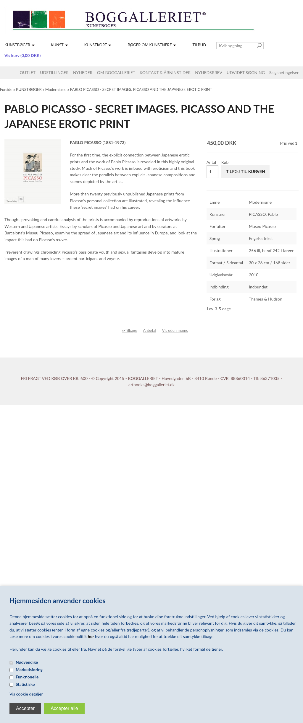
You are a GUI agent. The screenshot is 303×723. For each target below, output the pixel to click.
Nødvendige (27, 662)
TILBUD (199, 45)
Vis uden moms (175, 330)
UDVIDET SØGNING (246, 72)
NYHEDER (83, 72)
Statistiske (25, 684)
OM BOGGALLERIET (116, 72)
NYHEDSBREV (208, 72)
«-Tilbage (129, 330)
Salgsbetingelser (284, 72)
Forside (6, 89)
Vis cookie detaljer (26, 693)
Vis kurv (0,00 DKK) (22, 55)
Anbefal (149, 330)
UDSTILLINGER (54, 72)
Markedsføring (29, 669)
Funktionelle (27, 676)
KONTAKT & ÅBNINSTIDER (165, 72)
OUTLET (28, 72)
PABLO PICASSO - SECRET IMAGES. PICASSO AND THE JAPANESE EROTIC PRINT (141, 89)
